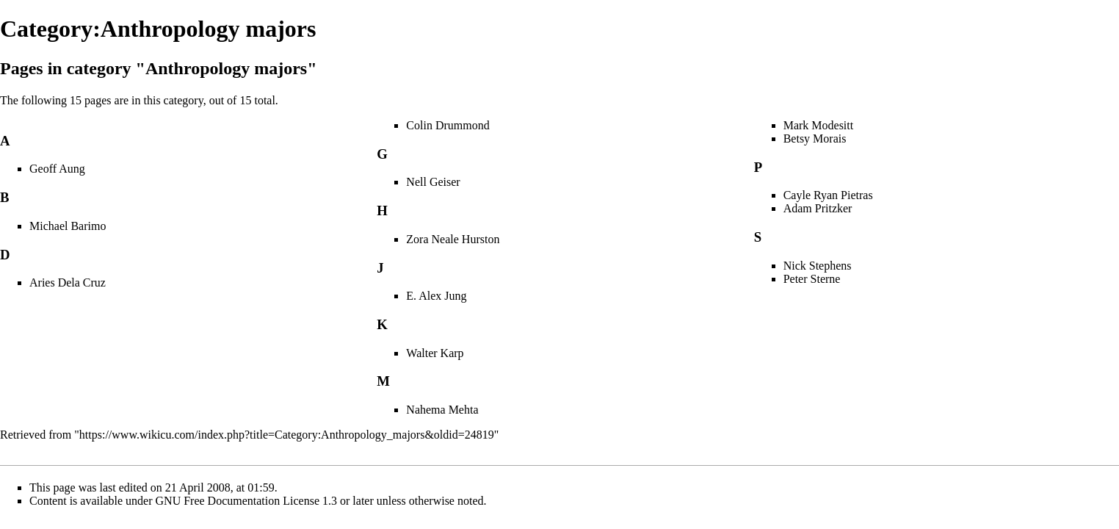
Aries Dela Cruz (67, 282)
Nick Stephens (817, 265)
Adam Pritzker (817, 208)
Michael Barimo (67, 226)
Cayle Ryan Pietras (828, 195)
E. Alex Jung (436, 295)
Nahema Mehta (442, 409)
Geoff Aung (57, 168)
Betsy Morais (815, 138)
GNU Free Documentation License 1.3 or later (265, 500)
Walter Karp (434, 353)
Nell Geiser (433, 182)
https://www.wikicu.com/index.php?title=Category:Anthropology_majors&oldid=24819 (286, 434)
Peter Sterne (812, 279)
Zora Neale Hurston (452, 239)
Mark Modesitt (818, 125)
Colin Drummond (447, 125)
